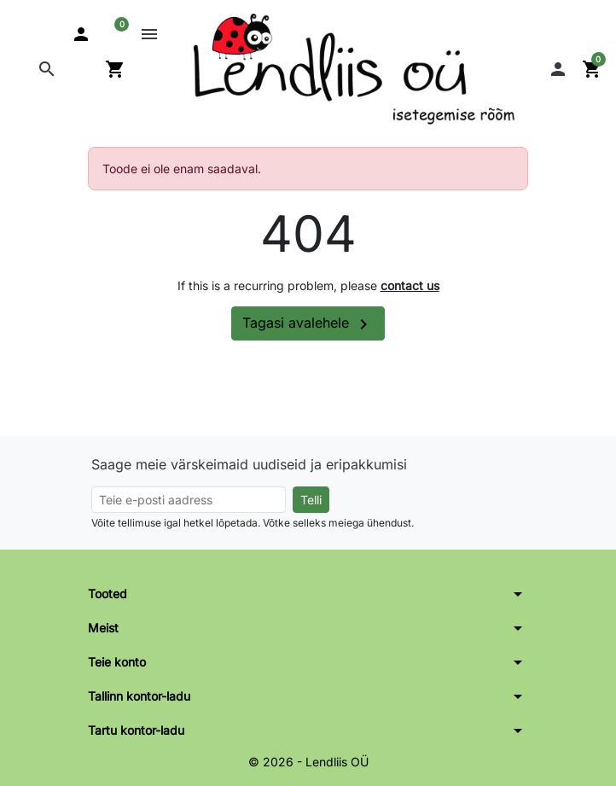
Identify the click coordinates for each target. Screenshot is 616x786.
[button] (47, 69)
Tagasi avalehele (308, 324)
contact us (410, 285)
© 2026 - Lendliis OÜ (308, 761)
